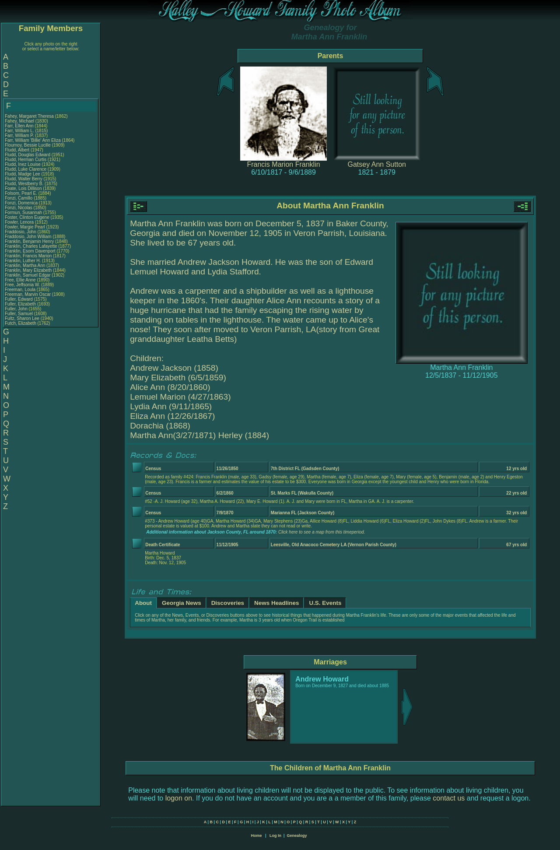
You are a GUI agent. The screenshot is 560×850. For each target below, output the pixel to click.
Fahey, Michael (20, 121)
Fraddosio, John (21, 231)
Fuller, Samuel (19, 313)
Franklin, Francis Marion (28, 255)
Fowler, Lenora (20, 222)
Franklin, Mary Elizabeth (28, 270)
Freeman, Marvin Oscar (28, 294)
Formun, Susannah (24, 212)
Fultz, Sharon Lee (22, 318)
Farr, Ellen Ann (19, 125)
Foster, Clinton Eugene (27, 217)
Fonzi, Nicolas (19, 207)
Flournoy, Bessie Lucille (28, 145)
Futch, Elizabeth (21, 323)
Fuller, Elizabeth (21, 304)
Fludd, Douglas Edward (27, 154)
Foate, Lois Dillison (23, 188)
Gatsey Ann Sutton (377, 164)
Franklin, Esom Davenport (30, 251)
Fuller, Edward (19, 299)
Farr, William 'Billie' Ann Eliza (33, 140)
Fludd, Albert (18, 150)
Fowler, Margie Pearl (25, 227)
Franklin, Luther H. (23, 260)
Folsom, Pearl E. (21, 193)
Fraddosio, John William (28, 236)
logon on (178, 798)
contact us (449, 798)
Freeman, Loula (21, 289)
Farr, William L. (19, 130)
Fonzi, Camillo (19, 198)
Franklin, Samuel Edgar (28, 275)
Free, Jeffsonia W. (22, 284)
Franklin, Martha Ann (25, 265)
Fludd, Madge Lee (22, 174)
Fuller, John (16, 308)
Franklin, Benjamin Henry (29, 241)
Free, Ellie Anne (20, 279)
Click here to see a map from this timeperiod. (321, 532)
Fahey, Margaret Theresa (29, 116)
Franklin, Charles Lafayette (31, 246)
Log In (275, 835)
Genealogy (297, 835)
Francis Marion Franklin (283, 164)
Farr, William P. (19, 135)
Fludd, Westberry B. (24, 183)
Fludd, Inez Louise (23, 164)
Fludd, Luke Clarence (25, 169)
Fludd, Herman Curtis (25, 159)
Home (256, 835)
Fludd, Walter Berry (23, 178)
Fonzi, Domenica (22, 202)
